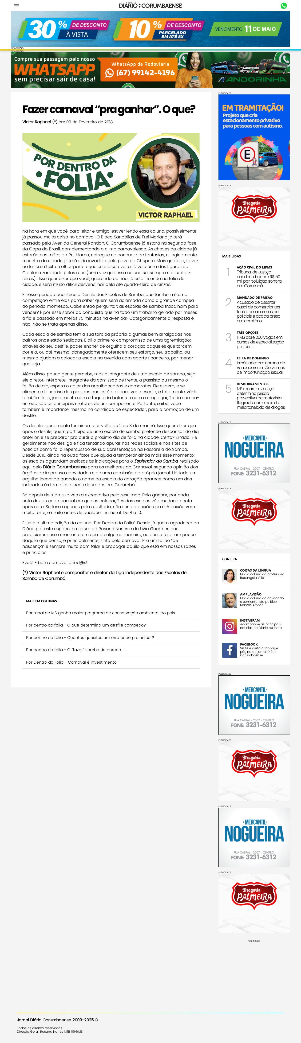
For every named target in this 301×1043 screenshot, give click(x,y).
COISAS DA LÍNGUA (249, 568)
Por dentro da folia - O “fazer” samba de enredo (79, 666)
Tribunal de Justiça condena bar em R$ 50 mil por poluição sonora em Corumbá (253, 277)
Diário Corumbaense (150, 5)
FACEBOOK (243, 643)
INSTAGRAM (244, 619)
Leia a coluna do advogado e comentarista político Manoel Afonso (256, 600)
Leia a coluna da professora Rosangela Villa (256, 574)
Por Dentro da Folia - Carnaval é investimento (77, 678)
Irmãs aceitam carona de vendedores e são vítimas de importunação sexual (255, 366)
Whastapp (278, 6)
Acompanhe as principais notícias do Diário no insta (255, 625)
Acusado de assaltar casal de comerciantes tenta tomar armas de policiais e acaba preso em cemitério (252, 310)
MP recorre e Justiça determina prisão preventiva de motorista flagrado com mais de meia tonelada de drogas (255, 396)
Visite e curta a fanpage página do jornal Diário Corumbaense (253, 650)
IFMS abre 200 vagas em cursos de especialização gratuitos (254, 340)
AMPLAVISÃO (245, 592)
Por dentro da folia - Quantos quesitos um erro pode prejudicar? (96, 654)
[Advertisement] (248, 970)
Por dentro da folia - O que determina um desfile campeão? (92, 641)
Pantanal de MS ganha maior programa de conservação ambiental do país (106, 629)
